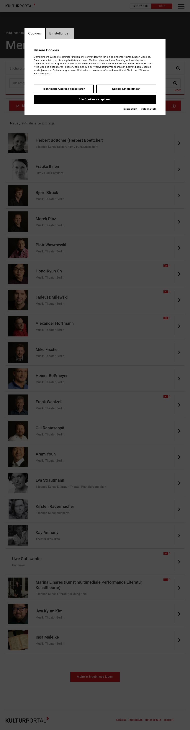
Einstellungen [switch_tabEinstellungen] (60, 33)
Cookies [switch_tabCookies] (34, 33)
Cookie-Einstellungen (126, 88)
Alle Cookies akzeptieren (95, 99)
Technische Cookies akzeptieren (63, 88)
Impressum (130, 109)
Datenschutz (148, 109)
